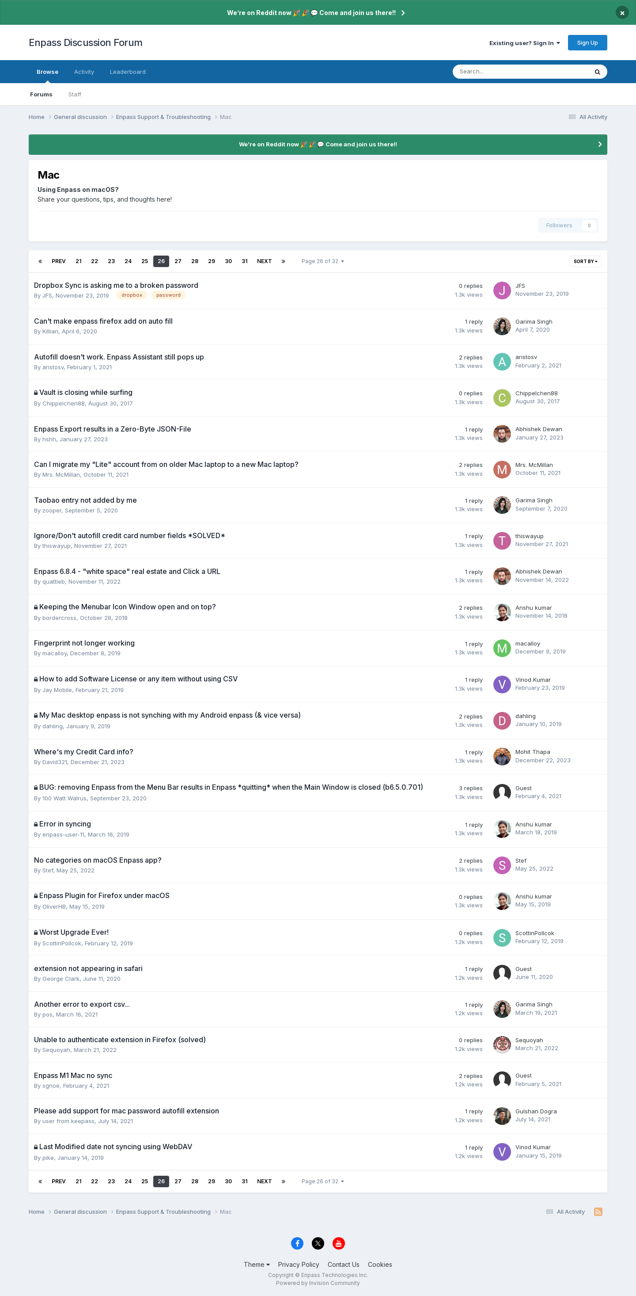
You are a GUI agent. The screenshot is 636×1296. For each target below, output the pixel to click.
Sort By (586, 261)
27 (178, 261)
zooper (51, 510)
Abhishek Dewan (538, 428)
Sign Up (587, 42)
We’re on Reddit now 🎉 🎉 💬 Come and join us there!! (311, 12)
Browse (47, 75)
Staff (74, 94)
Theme (257, 1264)
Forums (41, 94)
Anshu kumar (533, 607)
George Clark (61, 978)
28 (194, 261)
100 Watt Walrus (64, 798)
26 (161, 261)
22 (94, 261)
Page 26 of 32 (323, 261)
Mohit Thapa (532, 751)
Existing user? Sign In (524, 42)
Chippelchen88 (63, 403)
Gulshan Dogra (536, 1111)
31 (244, 261)
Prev (59, 261)
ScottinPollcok (61, 943)
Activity (84, 71)
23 (111, 261)
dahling (52, 726)
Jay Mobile (57, 689)
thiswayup (56, 545)
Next (264, 261)
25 (144, 261)
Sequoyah (56, 1049)
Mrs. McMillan (61, 474)
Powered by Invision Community (318, 1283)
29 (211, 261)
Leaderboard (128, 71)
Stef (47, 870)
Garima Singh (534, 321)
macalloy (54, 653)
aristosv (53, 367)
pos (47, 1014)
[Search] (497, 72)
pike (48, 1157)
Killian (50, 331)
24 (128, 261)
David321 (54, 761)
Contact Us (344, 1264)
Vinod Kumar (533, 679)
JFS (47, 295)
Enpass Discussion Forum (86, 42)
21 (78, 261)
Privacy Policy (298, 1264)
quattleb (53, 581)
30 (228, 261)
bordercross (59, 617)
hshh (49, 439)
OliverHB (54, 906)
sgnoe (51, 1085)
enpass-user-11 (63, 834)
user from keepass (68, 1120)
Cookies (380, 1264)
